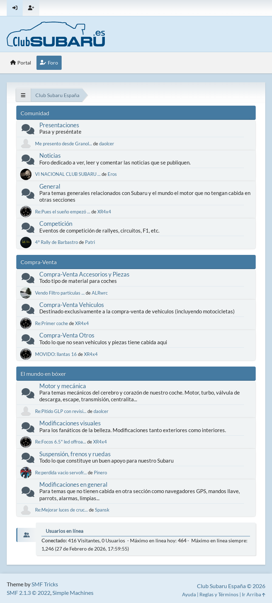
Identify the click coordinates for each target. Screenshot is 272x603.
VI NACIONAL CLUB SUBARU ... (68, 174)
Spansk (102, 510)
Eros (112, 174)
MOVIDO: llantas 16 (56, 354)
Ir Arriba (253, 594)
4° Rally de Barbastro (57, 242)
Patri (90, 242)
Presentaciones (59, 125)
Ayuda (189, 594)
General (49, 186)
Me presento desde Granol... (63, 143)
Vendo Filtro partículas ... (60, 293)
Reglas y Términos (218, 594)
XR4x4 (104, 211)
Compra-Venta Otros (66, 335)
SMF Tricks (45, 584)
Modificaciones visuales (70, 423)
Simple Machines (73, 592)
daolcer (106, 143)
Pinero (100, 472)
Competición (55, 223)
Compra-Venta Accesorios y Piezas (84, 274)
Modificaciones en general (73, 484)
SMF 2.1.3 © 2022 (28, 592)
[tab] (26, 535)
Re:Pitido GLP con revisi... (60, 411)
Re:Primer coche (51, 323)
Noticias (50, 155)
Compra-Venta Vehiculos (71, 304)
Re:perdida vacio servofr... (61, 472)
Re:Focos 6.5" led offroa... (60, 442)
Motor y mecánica (62, 386)
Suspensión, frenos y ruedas (74, 454)
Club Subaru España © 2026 (231, 585)
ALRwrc (100, 293)
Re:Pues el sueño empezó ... (62, 211)
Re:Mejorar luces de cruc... (61, 510)
